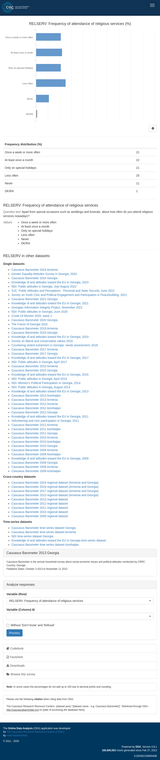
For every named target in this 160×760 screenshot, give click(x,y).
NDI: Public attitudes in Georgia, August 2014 (40, 387)
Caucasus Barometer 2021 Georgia (34, 299)
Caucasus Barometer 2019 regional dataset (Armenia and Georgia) (54, 486)
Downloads (15, 665)
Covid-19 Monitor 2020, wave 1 (31, 316)
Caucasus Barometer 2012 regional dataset (39, 503)
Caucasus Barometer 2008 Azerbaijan (36, 471)
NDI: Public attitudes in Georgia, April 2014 (39, 378)
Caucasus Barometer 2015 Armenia (34, 366)
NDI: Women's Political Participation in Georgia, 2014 (45, 383)
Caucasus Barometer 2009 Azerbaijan (36, 454)
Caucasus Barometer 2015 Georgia (34, 370)
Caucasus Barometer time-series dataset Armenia (43, 532)
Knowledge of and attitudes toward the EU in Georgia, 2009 (50, 458)
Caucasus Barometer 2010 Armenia (34, 437)
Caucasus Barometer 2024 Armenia (34, 269)
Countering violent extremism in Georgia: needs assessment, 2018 (54, 345)
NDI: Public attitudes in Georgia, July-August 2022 (43, 286)
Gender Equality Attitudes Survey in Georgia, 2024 (44, 274)
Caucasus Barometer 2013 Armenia (34, 399)
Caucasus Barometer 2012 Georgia (34, 412)
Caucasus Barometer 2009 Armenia (34, 450)
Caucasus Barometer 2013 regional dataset (39, 499)
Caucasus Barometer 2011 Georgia (34, 433)
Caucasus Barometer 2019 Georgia (34, 332)
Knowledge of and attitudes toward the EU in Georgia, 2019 (50, 336)
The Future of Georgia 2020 (29, 324)
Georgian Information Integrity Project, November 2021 (47, 307)
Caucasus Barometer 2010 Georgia (34, 446)
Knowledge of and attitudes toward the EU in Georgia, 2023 (50, 282)
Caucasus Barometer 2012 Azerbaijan (36, 408)
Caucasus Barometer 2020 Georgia (34, 320)
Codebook (15, 648)
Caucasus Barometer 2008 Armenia (34, 466)
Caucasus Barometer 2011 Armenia (34, 425)
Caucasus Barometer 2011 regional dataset (39, 507)
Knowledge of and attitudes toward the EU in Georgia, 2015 (50, 374)
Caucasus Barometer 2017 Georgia (34, 353)
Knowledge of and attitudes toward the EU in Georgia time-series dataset (58, 540)
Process (14, 633)
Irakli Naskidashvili (16, 735)
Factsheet (14, 657)
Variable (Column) (18, 609)
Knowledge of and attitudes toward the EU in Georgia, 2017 (50, 357)
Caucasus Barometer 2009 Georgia (34, 462)
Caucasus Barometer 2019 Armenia (34, 328)
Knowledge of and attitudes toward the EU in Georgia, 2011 (50, 416)
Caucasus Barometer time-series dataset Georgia (43, 528)
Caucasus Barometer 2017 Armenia (34, 349)
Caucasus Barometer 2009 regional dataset (39, 516)
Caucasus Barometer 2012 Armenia (34, 404)
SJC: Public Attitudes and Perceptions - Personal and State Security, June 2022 (62, 290)
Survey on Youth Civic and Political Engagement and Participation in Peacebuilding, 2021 (69, 295)
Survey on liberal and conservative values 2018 (42, 341)
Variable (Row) (16, 594)
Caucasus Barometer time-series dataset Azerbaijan (45, 544)
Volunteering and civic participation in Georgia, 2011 (45, 420)
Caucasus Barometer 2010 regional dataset (39, 512)
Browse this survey (20, 674)
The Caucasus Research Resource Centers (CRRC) (35, 731)
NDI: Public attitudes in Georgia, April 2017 (39, 362)
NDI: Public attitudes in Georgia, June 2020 (39, 311)
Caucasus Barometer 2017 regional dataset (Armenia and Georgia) (54, 491)
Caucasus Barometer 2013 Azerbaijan (36, 395)
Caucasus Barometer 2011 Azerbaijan (36, 429)
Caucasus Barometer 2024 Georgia (34, 278)
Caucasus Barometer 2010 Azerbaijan (36, 441)
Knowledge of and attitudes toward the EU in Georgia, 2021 (50, 303)
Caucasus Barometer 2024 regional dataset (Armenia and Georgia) (54, 482)
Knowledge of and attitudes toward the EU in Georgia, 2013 (50, 391)
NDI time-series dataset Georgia (32, 536)
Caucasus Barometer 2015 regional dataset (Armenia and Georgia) (54, 495)
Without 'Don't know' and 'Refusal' (30, 625)
